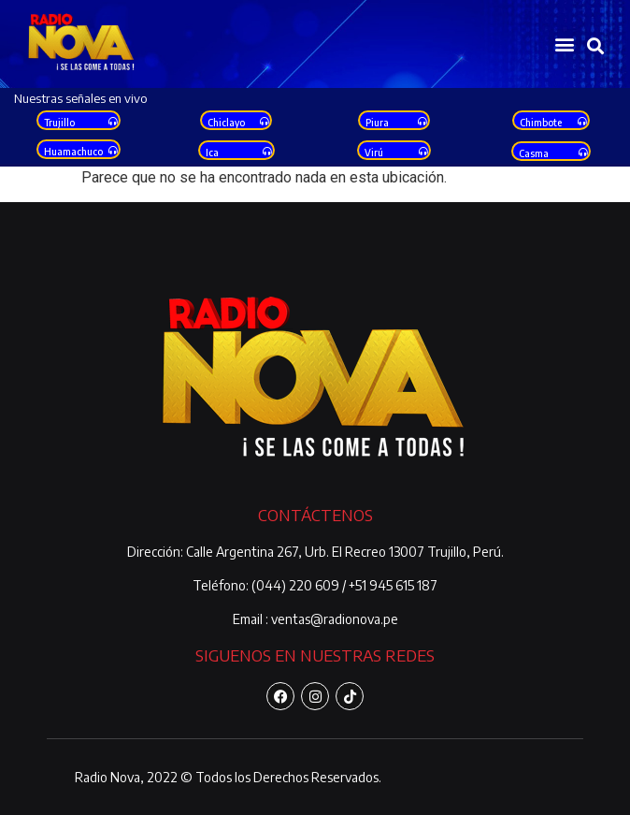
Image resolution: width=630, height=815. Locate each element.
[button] (564, 44)
